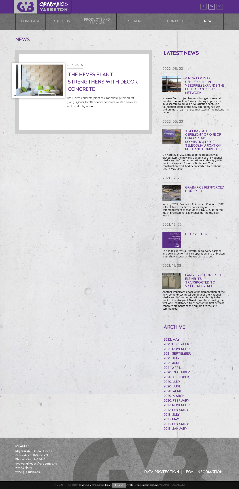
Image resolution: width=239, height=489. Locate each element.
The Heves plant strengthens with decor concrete (103, 82)
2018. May (171, 419)
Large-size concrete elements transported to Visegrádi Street (203, 281)
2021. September (177, 354)
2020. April (173, 391)
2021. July (172, 358)
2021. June (172, 363)
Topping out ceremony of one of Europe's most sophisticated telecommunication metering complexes (203, 140)
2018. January (175, 429)
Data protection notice (144, 485)
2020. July (172, 382)
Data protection (161, 472)
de (219, 6)
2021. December (176, 344)
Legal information (203, 472)
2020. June (172, 386)
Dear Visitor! (196, 234)
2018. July (172, 415)
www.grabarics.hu (27, 472)
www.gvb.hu (23, 467)
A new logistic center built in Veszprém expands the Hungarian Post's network (205, 86)
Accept (119, 485)
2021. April (172, 368)
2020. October (176, 377)
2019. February (176, 410)
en (211, 6)
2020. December (177, 372)
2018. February (176, 424)
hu (203, 6)
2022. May (172, 339)
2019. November (177, 405)
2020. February (176, 401)
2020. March (174, 396)
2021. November (177, 349)
